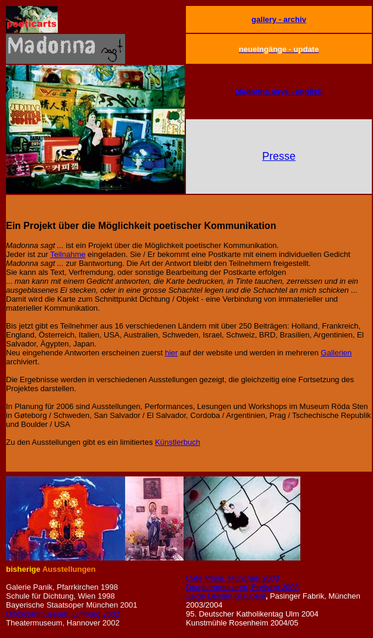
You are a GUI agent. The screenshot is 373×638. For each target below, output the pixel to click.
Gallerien (336, 352)
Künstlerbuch (177, 442)
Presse (279, 156)
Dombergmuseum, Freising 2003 (242, 587)
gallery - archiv (278, 19)
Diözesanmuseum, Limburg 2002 (63, 613)
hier (171, 352)
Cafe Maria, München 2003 (232, 578)
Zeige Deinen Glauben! (226, 595)
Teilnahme (67, 254)
